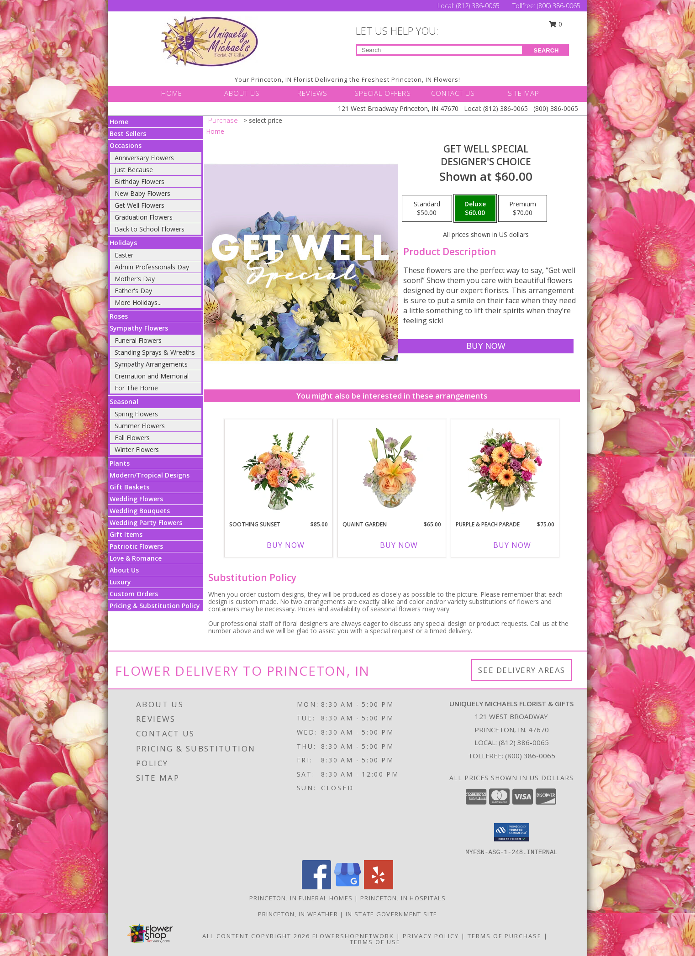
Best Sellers (128, 133)
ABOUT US (242, 93)
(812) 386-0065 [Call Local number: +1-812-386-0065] (478, 5)
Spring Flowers (136, 414)
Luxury (120, 582)
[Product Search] (439, 50)
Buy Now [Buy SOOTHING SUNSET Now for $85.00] (286, 545)
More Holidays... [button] (138, 302)
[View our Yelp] (378, 886)
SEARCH (546, 50)
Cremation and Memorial (152, 376)
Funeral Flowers (138, 340)
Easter (124, 255)
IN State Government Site (391, 914)
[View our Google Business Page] (347, 886)
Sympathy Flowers (139, 328)
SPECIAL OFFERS (382, 93)
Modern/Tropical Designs (150, 475)
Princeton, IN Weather (298, 914)
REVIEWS (312, 93)
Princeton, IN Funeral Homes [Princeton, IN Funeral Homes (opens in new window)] (301, 898)
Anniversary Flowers (144, 157)
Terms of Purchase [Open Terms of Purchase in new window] (505, 936)
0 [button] (556, 24)
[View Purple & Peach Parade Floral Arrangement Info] (505, 467)
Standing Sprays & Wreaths (155, 352)
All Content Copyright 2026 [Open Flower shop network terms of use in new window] (256, 936)
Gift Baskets (129, 487)
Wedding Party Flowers (146, 522)
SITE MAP (523, 93)
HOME (171, 93)
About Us (124, 570)
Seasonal (124, 401)
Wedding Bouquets (140, 510)
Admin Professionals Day (152, 267)
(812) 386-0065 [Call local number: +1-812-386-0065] (524, 742)
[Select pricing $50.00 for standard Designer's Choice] (427, 208)
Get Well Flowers (139, 205)
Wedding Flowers (136, 498)
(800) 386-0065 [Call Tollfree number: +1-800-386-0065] (558, 5)
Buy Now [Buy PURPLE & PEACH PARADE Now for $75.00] (512, 545)
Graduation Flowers (144, 217)
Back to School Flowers (149, 229)
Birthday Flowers (139, 181)
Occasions (126, 145)
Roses (119, 316)
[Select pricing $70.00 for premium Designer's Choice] (523, 208)
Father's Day (133, 290)
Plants (120, 463)
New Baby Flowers (142, 193)
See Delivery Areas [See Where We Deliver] (521, 670)
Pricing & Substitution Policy (155, 605)
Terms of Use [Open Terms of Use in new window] (375, 942)
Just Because (134, 169)
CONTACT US (453, 93)
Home (119, 121)
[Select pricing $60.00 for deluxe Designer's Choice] (475, 208)
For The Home (136, 387)
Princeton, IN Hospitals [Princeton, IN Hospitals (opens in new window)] (403, 898)
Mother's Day (135, 278)
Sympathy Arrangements (151, 364)
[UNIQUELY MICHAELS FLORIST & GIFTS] (209, 41)
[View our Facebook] (316, 886)
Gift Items (126, 534)
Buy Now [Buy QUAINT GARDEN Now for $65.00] (399, 545)
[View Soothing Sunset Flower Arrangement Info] (279, 467)
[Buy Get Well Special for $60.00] (485, 346)
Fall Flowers (132, 437)
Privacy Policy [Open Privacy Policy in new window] (431, 936)
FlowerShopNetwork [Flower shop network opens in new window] (353, 936)
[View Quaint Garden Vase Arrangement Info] (392, 467)
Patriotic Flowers (136, 546)
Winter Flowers (137, 449)
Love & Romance (136, 558)
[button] (511, 832)
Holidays (123, 242)
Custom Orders (134, 593)
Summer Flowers (140, 425)
